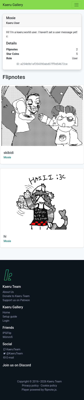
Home (6, 312)
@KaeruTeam (13, 353)
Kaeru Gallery (13, 5)
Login (6, 320)
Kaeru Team (54, 381)
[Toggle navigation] (76, 4)
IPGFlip (7, 333)
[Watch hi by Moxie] (42, 199)
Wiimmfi (8, 337)
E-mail (8, 357)
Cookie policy (49, 385)
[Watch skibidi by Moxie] (42, 116)
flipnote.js (50, 389)
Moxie (7, 157)
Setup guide (10, 316)
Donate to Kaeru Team (16, 296)
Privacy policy (30, 385)
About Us (8, 292)
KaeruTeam (11, 349)
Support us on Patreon (16, 300)
